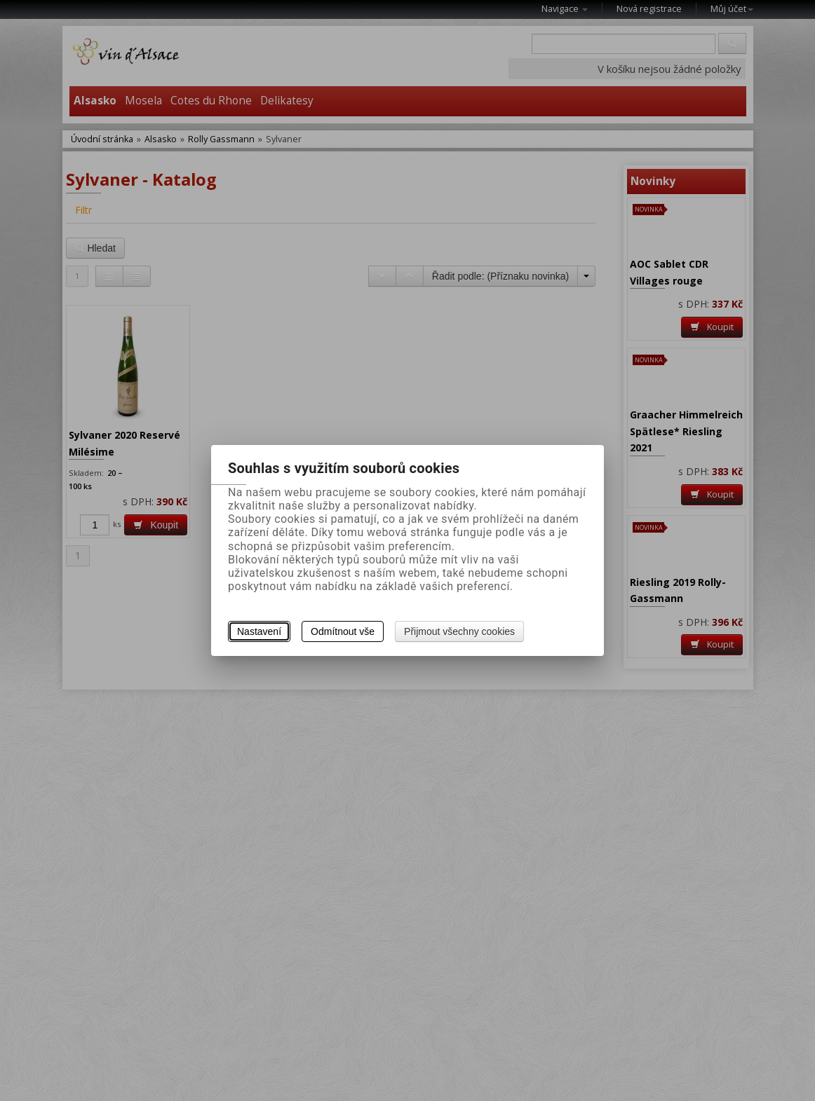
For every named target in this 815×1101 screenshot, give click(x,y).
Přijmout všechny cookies (459, 631)
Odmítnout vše (343, 631)
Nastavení (259, 631)
